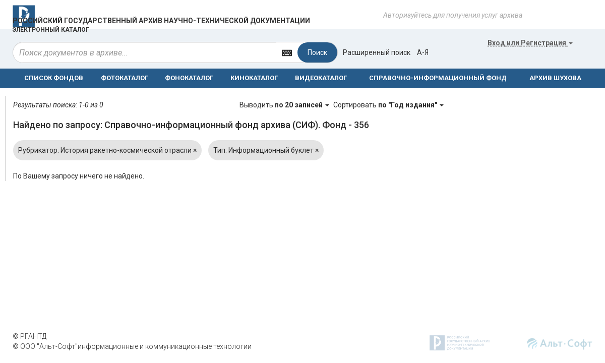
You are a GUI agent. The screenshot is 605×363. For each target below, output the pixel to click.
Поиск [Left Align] (317, 52)
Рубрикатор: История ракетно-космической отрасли (107, 150)
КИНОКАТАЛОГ (254, 78)
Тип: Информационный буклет (266, 150)
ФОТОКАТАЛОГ (124, 78)
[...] (144, 52)
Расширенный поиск (376, 52)
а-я (423, 52)
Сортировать (388, 105)
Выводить (285, 105)
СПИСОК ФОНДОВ (53, 78)
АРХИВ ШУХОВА (555, 78)
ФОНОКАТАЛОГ (189, 78)
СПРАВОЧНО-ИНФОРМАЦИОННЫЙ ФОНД (438, 78)
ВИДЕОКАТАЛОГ (321, 78)
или (530, 43)
